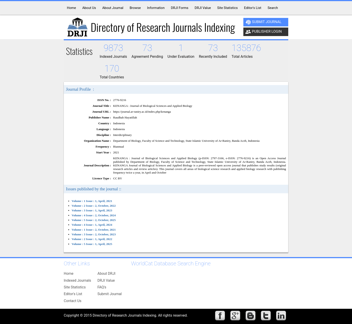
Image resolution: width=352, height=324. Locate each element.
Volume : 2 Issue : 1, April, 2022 (92, 239)
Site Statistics (75, 287)
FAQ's (101, 287)
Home (68, 273)
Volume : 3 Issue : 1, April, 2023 (92, 210)
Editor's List (73, 294)
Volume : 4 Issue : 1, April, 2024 (92, 224)
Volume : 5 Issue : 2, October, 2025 (94, 220)
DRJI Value (106, 280)
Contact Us (72, 301)
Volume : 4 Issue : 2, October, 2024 (94, 215)
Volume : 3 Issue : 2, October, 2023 (94, 234)
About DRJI (106, 273)
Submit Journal (263, 22)
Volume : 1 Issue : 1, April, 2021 (92, 201)
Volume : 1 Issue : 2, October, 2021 (94, 229)
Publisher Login (263, 31)
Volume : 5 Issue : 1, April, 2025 (92, 244)
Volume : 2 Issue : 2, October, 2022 (94, 205)
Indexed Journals (77, 280)
